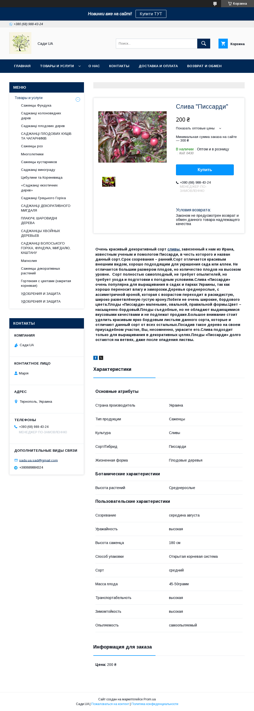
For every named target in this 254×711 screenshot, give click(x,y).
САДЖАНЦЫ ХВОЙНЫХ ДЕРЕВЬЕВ (40, 233)
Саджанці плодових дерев (43, 126)
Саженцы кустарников (39, 162)
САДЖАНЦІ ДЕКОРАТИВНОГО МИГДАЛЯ (45, 208)
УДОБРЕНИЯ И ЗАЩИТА (41, 294)
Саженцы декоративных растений (40, 271)
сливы (173, 249)
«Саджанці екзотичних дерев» (39, 187)
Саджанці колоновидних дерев (41, 115)
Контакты (119, 66)
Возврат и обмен (204, 66)
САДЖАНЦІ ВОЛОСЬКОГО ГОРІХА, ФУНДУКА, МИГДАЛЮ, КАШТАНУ (45, 248)
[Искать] (203, 43)
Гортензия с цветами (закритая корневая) (46, 283)
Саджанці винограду (38, 170)
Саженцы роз (32, 146)
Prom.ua (150, 699)
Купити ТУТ (151, 14)
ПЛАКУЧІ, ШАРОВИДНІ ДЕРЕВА (39, 220)
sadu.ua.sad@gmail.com (38, 460)
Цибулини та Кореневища (41, 177)
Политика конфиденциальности (154, 704)
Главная (22, 66)
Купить (205, 170)
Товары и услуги (57, 66)
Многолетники (32, 154)
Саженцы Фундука (36, 105)
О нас (94, 66)
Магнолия (29, 261)
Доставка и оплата (158, 66)
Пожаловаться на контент (110, 704)
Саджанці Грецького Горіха (43, 198)
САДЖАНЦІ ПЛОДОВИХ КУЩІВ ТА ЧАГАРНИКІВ (46, 136)
